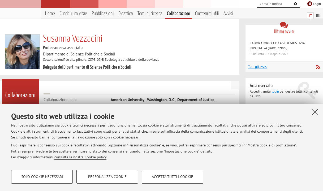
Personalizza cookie (107, 176)
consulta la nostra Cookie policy (80, 157)
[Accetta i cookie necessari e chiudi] (315, 112)
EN (318, 15)
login (275, 91)
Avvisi (228, 13)
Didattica (125, 13)
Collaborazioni (178, 13)
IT (310, 15)
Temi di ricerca (149, 13)
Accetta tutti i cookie (172, 176)
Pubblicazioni (103, 13)
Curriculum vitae (73, 13)
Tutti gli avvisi (257, 66)
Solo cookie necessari (42, 176)
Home (50, 13)
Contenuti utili (207, 13)
